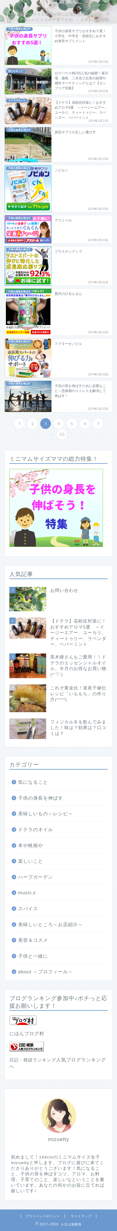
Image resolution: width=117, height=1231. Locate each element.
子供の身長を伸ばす (40, 798)
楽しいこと (30, 861)
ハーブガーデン (35, 877)
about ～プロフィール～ (45, 971)
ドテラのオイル (35, 829)
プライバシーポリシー (43, 1216)
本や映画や (30, 845)
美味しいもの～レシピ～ (45, 813)
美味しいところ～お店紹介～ (50, 924)
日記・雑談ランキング (32, 1060)
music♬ (27, 892)
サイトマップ (81, 1216)
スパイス (28, 908)
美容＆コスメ (33, 940)
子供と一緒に (33, 956)
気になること (33, 782)
